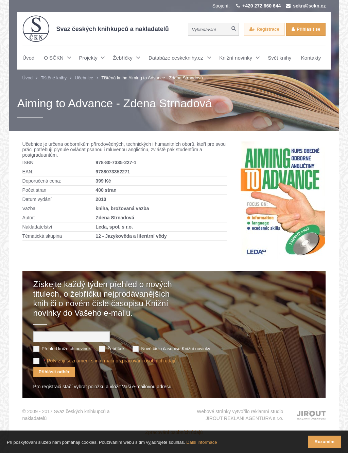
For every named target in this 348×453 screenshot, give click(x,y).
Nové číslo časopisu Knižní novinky (175, 348)
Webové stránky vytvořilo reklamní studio (240, 415)
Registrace (268, 29)
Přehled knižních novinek (66, 348)
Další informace (201, 442)
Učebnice (84, 77)
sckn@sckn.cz (309, 6)
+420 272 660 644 (261, 6)
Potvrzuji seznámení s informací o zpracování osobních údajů (111, 360)
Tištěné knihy (54, 77)
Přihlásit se (308, 29)
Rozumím (325, 441)
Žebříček (116, 348)
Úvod (27, 77)
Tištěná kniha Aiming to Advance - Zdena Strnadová (152, 77)
